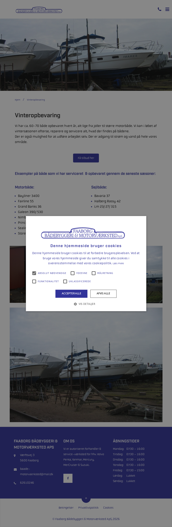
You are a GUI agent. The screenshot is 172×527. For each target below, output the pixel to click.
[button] (86, 304)
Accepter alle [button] (71, 293)
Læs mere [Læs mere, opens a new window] (118, 263)
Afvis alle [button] (103, 293)
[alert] (86, 263)
